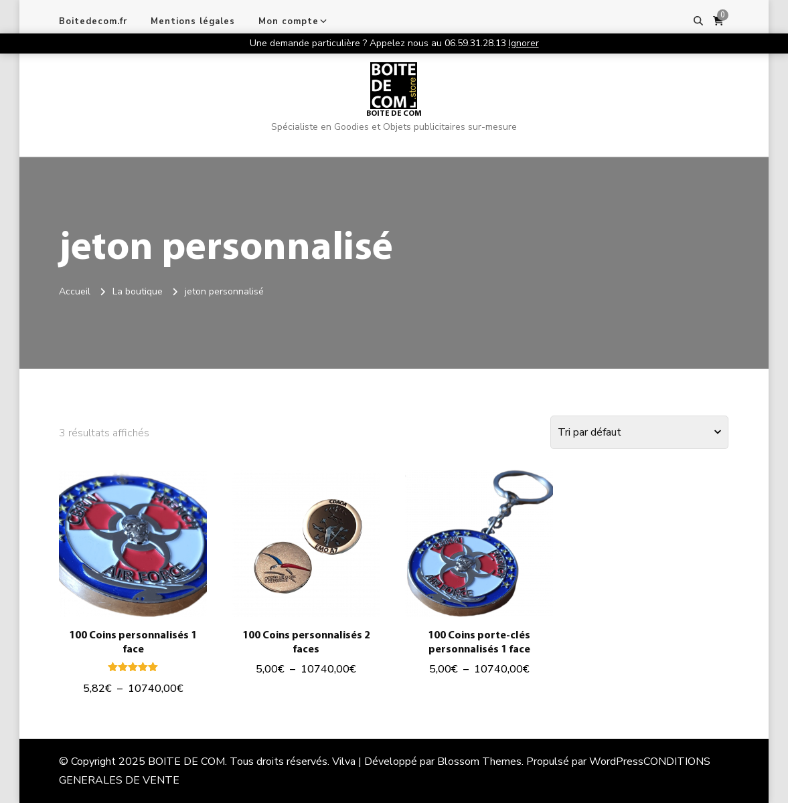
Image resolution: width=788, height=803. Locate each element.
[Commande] (639, 432)
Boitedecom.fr (93, 21)
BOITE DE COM (394, 114)
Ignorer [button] (524, 43)
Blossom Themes (479, 761)
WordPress (616, 761)
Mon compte (288, 21)
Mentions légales (193, 21)
